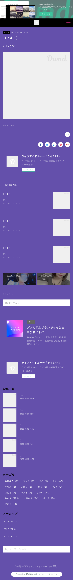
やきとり (11, 504)
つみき (26, 492)
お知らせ (30, 498)
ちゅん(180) (8, 125)
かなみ (10, 487)
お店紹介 (11, 481)
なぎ (57, 487)
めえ (43, 487)
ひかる (28, 481)
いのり (27, 487)
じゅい (43, 492)
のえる (10, 492)
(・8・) (7, 193)
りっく (49, 498)
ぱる (43, 481)
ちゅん (7, 32)
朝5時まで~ (9, 200)
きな (58, 481)
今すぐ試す (46, 14)
